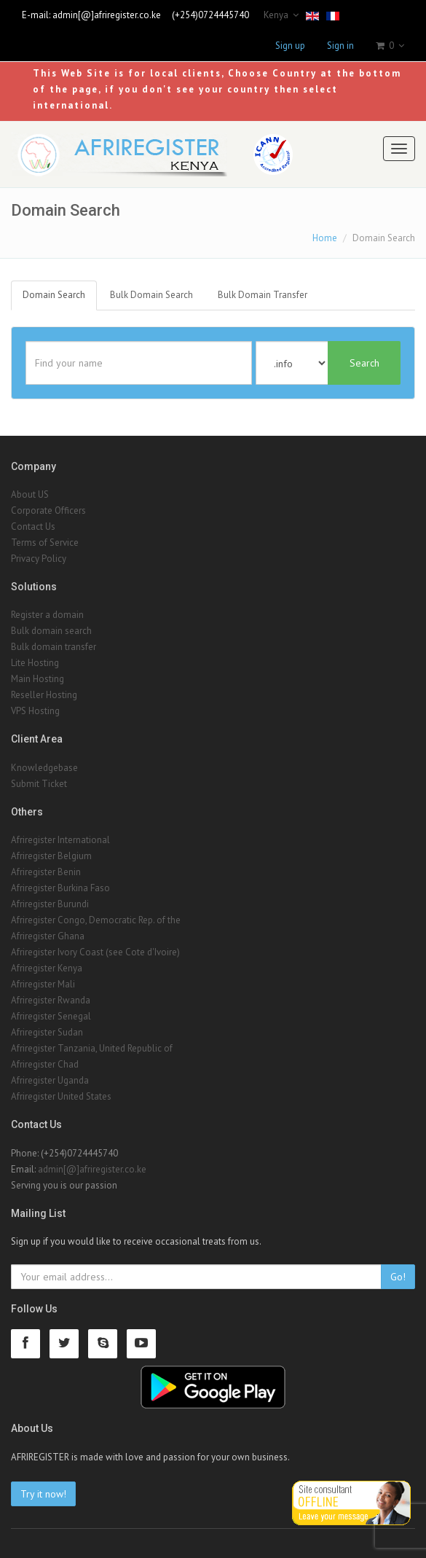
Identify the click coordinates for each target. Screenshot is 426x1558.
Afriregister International (60, 840)
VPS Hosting (35, 711)
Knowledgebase (44, 768)
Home (324, 238)
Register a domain (47, 614)
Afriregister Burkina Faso (60, 888)
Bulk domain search (51, 631)
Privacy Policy (38, 558)
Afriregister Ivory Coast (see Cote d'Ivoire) (95, 952)
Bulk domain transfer (53, 647)
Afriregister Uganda (50, 1080)
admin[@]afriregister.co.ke (106, 15)
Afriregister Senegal (51, 1016)
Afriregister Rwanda (50, 1000)
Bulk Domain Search (151, 295)
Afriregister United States (61, 1096)
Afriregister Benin (46, 872)
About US (30, 494)
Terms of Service (45, 542)
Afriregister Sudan (47, 1032)
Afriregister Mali (43, 984)
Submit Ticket (39, 784)
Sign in (340, 45)
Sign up (290, 45)
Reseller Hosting (44, 695)
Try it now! (43, 1493)
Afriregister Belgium (51, 856)
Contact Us (33, 526)
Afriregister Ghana (47, 936)
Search (364, 362)
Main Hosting (37, 679)
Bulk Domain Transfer (262, 295)
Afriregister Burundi (50, 904)
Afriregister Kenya (46, 968)
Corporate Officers (48, 510)
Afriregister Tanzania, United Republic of (92, 1048)
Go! (398, 1276)
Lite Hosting (35, 663)
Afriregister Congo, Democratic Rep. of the (96, 920)
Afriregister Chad (45, 1064)
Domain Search (54, 295)
